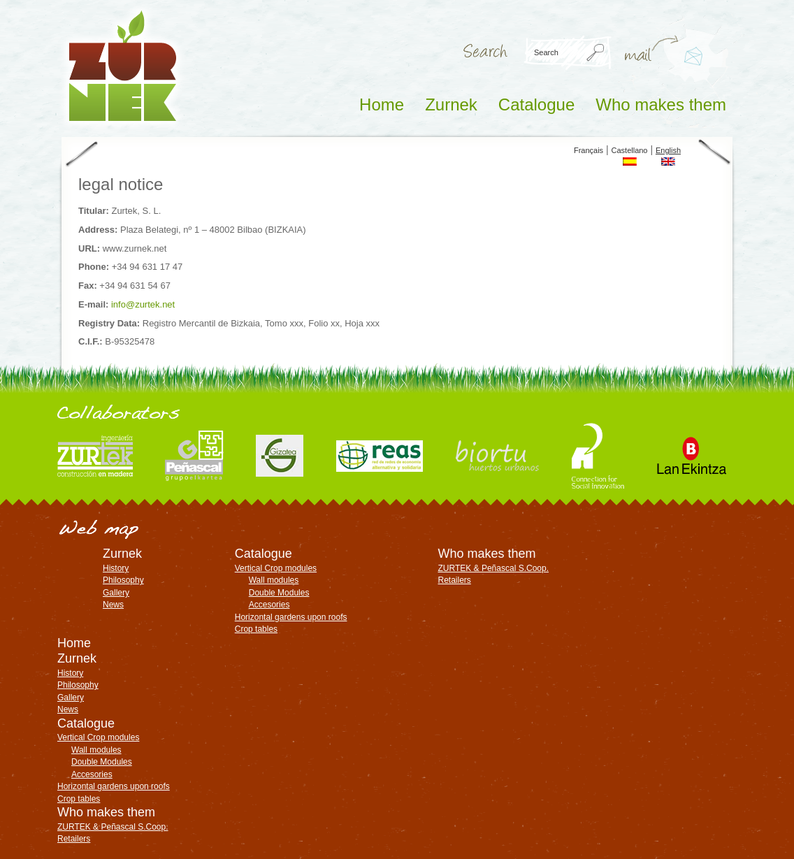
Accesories (269, 604)
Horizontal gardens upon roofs (291, 617)
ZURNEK (122, 65)
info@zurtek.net (687, 71)
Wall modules (274, 580)
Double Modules (279, 593)
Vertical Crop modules (276, 568)
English (668, 150)
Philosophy (123, 580)
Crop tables (256, 629)
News (113, 604)
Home (381, 104)
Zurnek (451, 104)
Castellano (630, 150)
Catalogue (536, 104)
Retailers (454, 580)
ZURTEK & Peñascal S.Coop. (493, 568)
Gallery (116, 593)
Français (588, 150)
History (116, 568)
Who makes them (661, 104)
